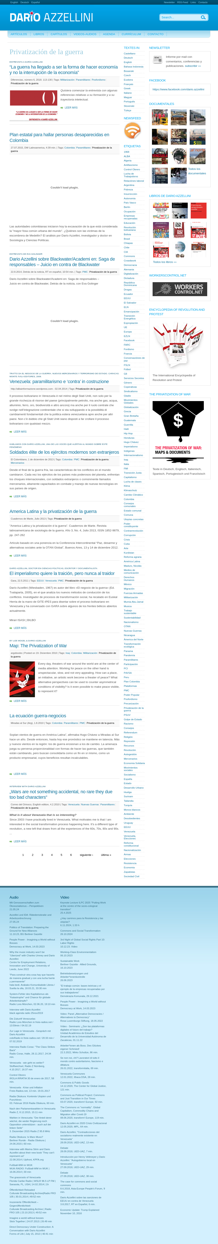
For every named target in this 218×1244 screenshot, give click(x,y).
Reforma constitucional (131, 844)
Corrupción (130, 535)
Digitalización (131, 273)
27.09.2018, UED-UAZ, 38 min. (77, 1176)
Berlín (127, 207)
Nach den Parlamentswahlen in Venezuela (32, 1108)
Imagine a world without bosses (27, 1218)
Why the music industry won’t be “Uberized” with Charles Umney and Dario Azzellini (32, 955)
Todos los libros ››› (165, 262)
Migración (129, 588)
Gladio (127, 396)
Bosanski (129, 71)
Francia (128, 353)
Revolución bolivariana (130, 228)
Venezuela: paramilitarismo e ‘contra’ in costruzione (59, 381)
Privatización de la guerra (24, 83)
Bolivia (127, 234)
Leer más (71, 107)
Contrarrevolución (133, 530)
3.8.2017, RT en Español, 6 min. (77, 1204)
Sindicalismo (131, 391)
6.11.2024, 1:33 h (69, 925)
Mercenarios (17, 463)
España (128, 779)
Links (193, 2)
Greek (127, 88)
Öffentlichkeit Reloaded (22, 1190)
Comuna (128, 515)
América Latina (132, 561)
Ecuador (128, 294)
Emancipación (131, 311)
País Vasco (130, 202)
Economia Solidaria (134, 763)
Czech (127, 75)
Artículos (19, 34)
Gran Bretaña (131, 416)
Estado (127, 783)
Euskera (128, 79)
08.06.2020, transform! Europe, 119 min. (82, 1117)
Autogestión (130, 754)
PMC (85, 272)
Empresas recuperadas (130, 217)
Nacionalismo (131, 622)
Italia (126, 464)
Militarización (67, 79)
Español (35, 2)
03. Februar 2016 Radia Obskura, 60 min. (32, 1103)
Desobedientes (132, 818)
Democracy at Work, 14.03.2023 (27, 946)
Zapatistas (129, 872)
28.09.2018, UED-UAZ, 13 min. (77, 1142)
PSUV (127, 715)
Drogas (128, 289)
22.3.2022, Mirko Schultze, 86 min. (79, 1052)
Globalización (131, 407)
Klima (127, 486)
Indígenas (129, 451)
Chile (126, 247)
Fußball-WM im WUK (21, 1165)
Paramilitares (83, 79)
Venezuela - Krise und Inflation (26, 1087)
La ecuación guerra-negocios (38, 715)
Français (128, 84)
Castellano (129, 53)
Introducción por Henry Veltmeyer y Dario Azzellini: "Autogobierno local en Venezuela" (82, 1160)
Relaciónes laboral (134, 181)
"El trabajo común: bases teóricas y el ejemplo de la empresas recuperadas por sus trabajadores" (82, 989)
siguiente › (86, 854)
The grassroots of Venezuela (25, 1177)
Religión (128, 737)
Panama (128, 651)
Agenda (109, 34)
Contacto (203, 2)
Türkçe (127, 110)
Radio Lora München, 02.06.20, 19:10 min (32, 1004)
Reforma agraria (132, 557)
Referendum (130, 732)
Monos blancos (132, 809)
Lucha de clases (132, 481)
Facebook (129, 340)
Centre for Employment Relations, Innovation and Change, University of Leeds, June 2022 (30, 965)
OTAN (127, 626)
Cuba (127, 544)
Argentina (129, 185)
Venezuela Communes (72, 1073)
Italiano (128, 93)
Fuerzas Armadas (133, 593)
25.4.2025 (65, 912)
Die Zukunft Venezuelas (22, 1018)
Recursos (129, 745)
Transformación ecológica (132, 645)
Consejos (129, 728)
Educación (129, 223)
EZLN (127, 336)
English (14, 2)
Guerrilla (128, 424)
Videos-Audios (85, 34)
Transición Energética (129, 317)
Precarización (131, 703)
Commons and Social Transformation (80, 930)
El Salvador (130, 302)
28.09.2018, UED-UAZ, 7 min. (76, 1151)
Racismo (128, 723)
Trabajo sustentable (130, 611)
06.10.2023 (66, 955)
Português (129, 101)
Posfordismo (98, 79)
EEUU (40, 580)
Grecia (127, 411)
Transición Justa (133, 472)
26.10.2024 (66, 934)
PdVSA (128, 673)
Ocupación (129, 211)
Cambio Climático (133, 494)
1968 (126, 152)
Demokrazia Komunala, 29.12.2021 (79, 996)
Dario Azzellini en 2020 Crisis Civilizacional (83, 1123)
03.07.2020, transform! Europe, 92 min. (81, 1102)
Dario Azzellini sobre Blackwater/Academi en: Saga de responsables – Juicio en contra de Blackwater (62, 261)
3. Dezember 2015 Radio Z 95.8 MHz (30, 1131)
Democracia (130, 265)
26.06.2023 (66, 980)
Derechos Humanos (129, 578)
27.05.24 (14, 922)
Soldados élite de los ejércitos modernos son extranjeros (64, 452)
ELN (126, 307)
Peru (126, 677)
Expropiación (131, 323)
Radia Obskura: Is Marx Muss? (26, 1137)
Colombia (69, 147)
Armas (127, 854)
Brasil (127, 239)
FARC (127, 345)
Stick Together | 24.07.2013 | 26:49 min (31, 1221)
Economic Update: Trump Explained (79, 1210)
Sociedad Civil (131, 876)
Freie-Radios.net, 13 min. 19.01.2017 (30, 1091)
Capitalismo (130, 477)
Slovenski (129, 106)
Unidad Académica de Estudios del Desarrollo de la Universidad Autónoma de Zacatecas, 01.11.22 (83, 1036)
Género (128, 382)
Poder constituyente (131, 525)
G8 (125, 374)
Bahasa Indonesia (133, 66)
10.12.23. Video (68, 946)
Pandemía (129, 655)
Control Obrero (132, 169)
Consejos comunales (130, 504)
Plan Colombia (132, 681)
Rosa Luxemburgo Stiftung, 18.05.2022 (81, 1021)
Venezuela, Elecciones (130, 837)
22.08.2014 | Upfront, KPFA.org (27, 1159)
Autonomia (129, 198)
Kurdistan (129, 552)
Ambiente (129, 814)
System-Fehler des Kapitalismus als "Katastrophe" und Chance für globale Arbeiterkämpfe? (30, 997)
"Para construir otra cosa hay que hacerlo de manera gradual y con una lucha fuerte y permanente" (32, 978)
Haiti (126, 429)
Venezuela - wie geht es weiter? (27, 1062)
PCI (126, 668)
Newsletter (169, 2)
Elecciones (130, 859)
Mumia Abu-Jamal (133, 602)
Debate (64, 1148)
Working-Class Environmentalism (78, 952)
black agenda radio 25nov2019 (26, 1013)
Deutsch (25, 2)
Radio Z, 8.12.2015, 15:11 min (26, 1112)
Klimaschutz (130, 490)
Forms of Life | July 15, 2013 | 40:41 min (31, 1234)
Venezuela (51, 580)
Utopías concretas (133, 519)
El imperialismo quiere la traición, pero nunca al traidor (62, 573)
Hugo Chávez (131, 442)
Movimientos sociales (131, 769)
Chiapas (128, 243)
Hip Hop (128, 433)
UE (125, 327)
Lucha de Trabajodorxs (131, 175)
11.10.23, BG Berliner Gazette (26, 934)
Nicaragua (129, 635)
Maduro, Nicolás (132, 566)
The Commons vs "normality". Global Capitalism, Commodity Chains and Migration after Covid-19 (80, 1110)
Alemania (129, 269)
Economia (129, 867)
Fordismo (129, 349)
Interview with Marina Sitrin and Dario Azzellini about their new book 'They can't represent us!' (32, 1152)
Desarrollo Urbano (134, 787)
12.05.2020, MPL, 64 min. (74, 1126)
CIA (126, 252)
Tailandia (129, 801)
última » (106, 854)
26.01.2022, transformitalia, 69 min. (79, 1068)
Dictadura (129, 278)
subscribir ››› (193, 65)
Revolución (130, 750)
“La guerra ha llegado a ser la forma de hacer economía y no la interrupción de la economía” (64, 69)
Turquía (128, 805)
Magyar (128, 97)
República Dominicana (130, 284)
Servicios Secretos (134, 378)
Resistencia (130, 863)
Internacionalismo (133, 455)
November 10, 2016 (71, 1213)
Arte (126, 548)
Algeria (127, 160)
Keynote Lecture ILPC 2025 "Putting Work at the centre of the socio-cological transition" (83, 906)
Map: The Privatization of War (38, 645)
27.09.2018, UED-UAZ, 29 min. (77, 1167)
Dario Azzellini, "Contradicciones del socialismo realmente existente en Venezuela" (79, 1135)
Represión (129, 741)
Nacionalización (132, 850)
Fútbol (127, 369)
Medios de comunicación (131, 571)
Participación (131, 664)
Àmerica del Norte (133, 639)
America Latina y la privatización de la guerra (53, 511)
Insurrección (130, 194)
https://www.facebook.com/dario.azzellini (178, 89)
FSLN (127, 365)
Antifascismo (131, 165)
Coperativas (130, 387)
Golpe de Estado (133, 719)
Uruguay (128, 823)
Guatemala (130, 420)
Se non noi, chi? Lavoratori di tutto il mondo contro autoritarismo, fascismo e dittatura (81, 1061)
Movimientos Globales (131, 401)
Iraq (68, 653)
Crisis (127, 539)
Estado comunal (132, 510)
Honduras (129, 438)
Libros (39, 34)
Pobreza (128, 189)
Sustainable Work (69, 961)
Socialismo (130, 774)
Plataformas (130, 686)
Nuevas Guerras (90, 804)
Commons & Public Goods (74, 1082)
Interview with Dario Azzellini (25, 1009)
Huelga (128, 792)
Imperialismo (131, 446)
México (128, 584)
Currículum (131, 34)
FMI (126, 468)
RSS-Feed (182, 2)
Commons (129, 256)
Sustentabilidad (132, 617)
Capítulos (59, 34)
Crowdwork (130, 260)
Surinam (128, 796)
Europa (128, 331)
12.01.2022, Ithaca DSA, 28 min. (78, 1077)
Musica (128, 606)
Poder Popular (131, 695)
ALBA (127, 156)
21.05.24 (14, 909)
